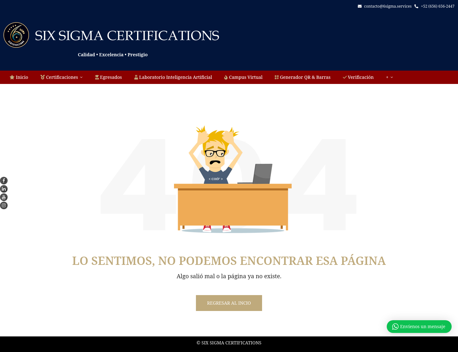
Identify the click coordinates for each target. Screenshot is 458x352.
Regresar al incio (229, 303)
